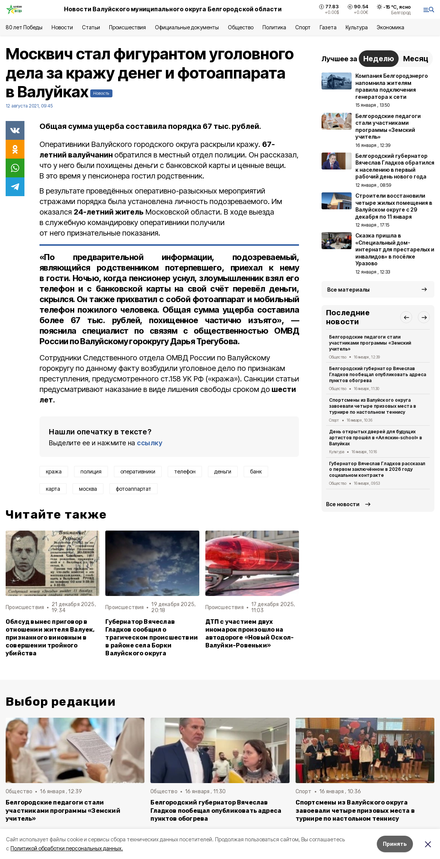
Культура (356, 27)
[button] (406, 317)
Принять (395, 844)
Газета (328, 27)
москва (88, 488)
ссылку (149, 443)
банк (256, 471)
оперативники (137, 471)
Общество (240, 27)
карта (53, 488)
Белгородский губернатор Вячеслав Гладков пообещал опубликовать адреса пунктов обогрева (377, 374)
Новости (62, 27)
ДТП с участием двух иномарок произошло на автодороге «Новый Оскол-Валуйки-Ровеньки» (249, 633)
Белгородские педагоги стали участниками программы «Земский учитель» (370, 343)
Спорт (303, 27)
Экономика (390, 27)
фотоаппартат (133, 488)
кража (54, 471)
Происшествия (127, 27)
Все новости (343, 504)
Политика (274, 27)
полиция (91, 471)
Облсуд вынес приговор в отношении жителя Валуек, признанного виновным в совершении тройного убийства (50, 637)
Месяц (415, 58)
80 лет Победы (24, 27)
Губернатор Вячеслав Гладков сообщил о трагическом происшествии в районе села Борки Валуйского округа (151, 637)
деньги (222, 471)
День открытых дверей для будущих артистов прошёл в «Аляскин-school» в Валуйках (375, 437)
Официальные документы (187, 27)
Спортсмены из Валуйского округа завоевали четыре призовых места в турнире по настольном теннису (372, 406)
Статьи (91, 27)
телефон (185, 471)
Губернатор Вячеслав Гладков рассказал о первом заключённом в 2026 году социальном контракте (377, 469)
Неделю (378, 58)
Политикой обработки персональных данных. (67, 848)
